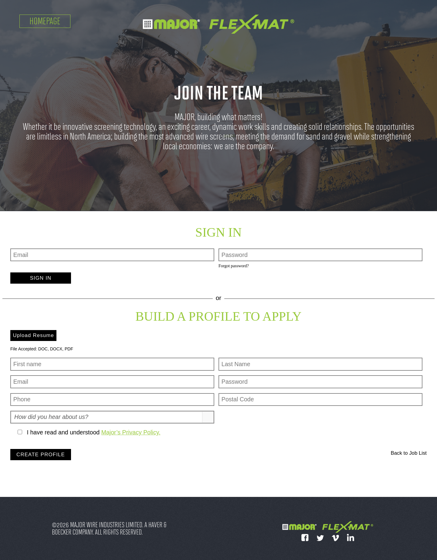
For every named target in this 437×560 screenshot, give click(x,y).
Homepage (44, 21)
